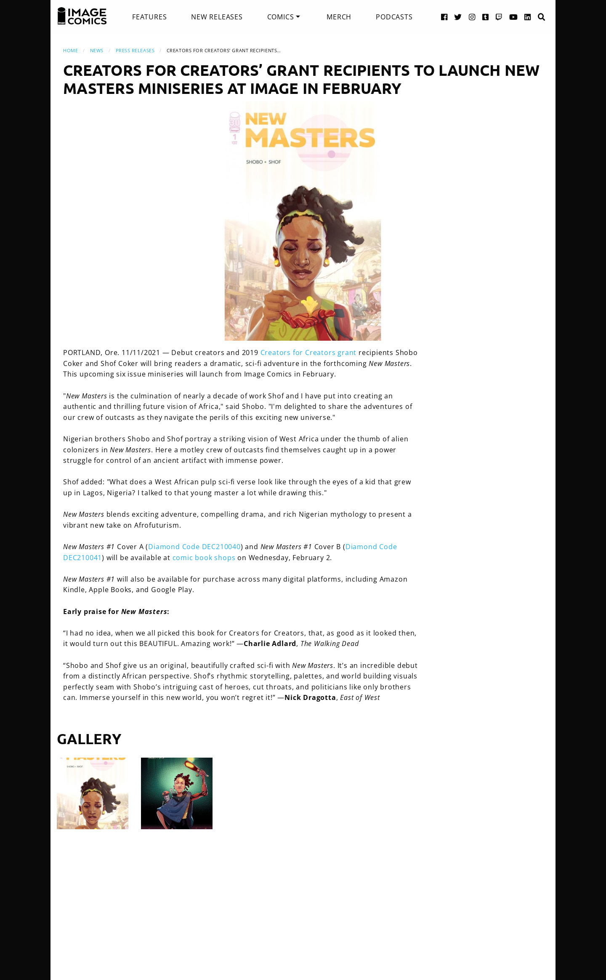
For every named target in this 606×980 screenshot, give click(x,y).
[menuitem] (149, 16)
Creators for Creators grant (308, 352)
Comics (280, 16)
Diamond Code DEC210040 (194, 546)
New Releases (217, 16)
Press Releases (135, 50)
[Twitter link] (458, 16)
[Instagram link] (472, 16)
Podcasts (394, 16)
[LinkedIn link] (527, 16)
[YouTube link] (513, 16)
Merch (339, 16)
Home (70, 50)
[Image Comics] (82, 16)
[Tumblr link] (485, 16)
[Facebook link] (444, 16)
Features (149, 16)
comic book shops (204, 557)
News (97, 50)
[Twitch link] (499, 16)
